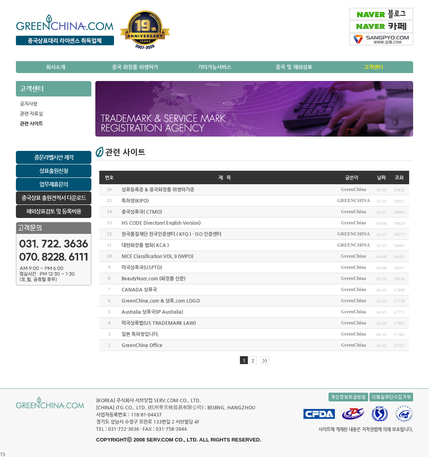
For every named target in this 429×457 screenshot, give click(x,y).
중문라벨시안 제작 (53, 157)
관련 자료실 (31, 113)
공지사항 (28, 103)
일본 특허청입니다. (140, 334)
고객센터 (373, 67)
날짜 (381, 177)
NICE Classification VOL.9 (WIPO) (157, 256)
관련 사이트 (31, 123)
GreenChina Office (142, 345)
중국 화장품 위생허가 (135, 67)
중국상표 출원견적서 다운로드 (53, 198)
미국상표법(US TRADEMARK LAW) (159, 323)
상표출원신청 (53, 171)
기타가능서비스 (214, 67)
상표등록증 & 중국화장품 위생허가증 (158, 189)
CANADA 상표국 (139, 289)
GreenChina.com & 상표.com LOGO (161, 300)
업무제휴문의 (53, 184)
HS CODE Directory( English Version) (161, 223)
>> (265, 360)
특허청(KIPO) (135, 200)
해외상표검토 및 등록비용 (53, 211)
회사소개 (55, 67)
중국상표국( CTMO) (142, 211)
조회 (399, 177)
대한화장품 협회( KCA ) (145, 245)
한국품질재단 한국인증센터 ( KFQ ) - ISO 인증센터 (171, 234)
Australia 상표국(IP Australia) (152, 311)
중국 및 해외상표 (294, 67)
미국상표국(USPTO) (142, 267)
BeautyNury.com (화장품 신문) (154, 278)
